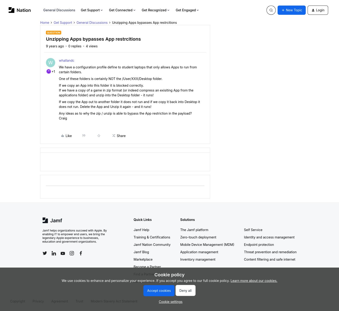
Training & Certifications (152, 237)
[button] (292, 10)
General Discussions (59, 10)
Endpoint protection (259, 245)
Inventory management (197, 259)
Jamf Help (141, 230)
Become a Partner (147, 267)
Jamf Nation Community (152, 245)
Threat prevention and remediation (270, 252)
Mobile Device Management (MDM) (207, 245)
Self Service (253, 230)
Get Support (92, 10)
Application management (199, 252)
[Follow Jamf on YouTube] (63, 253)
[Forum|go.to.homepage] (20, 10)
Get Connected (122, 10)
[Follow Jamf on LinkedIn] (53, 253)
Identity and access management (269, 237)
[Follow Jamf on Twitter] (44, 253)
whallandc (66, 60)
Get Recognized (156, 10)
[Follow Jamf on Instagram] (72, 253)
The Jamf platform (194, 230)
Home (44, 22)
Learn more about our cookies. (254, 281)
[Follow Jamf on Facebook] (81, 253)
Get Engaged (188, 10)
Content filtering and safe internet (269, 259)
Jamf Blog (141, 252)
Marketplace (143, 259)
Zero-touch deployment (198, 237)
